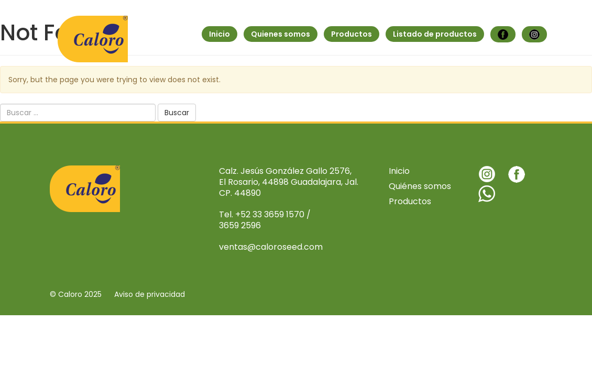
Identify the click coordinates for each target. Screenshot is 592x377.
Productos (351, 34)
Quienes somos (280, 34)
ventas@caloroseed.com (271, 247)
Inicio (219, 34)
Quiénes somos (420, 186)
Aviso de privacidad (149, 294)
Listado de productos (435, 34)
